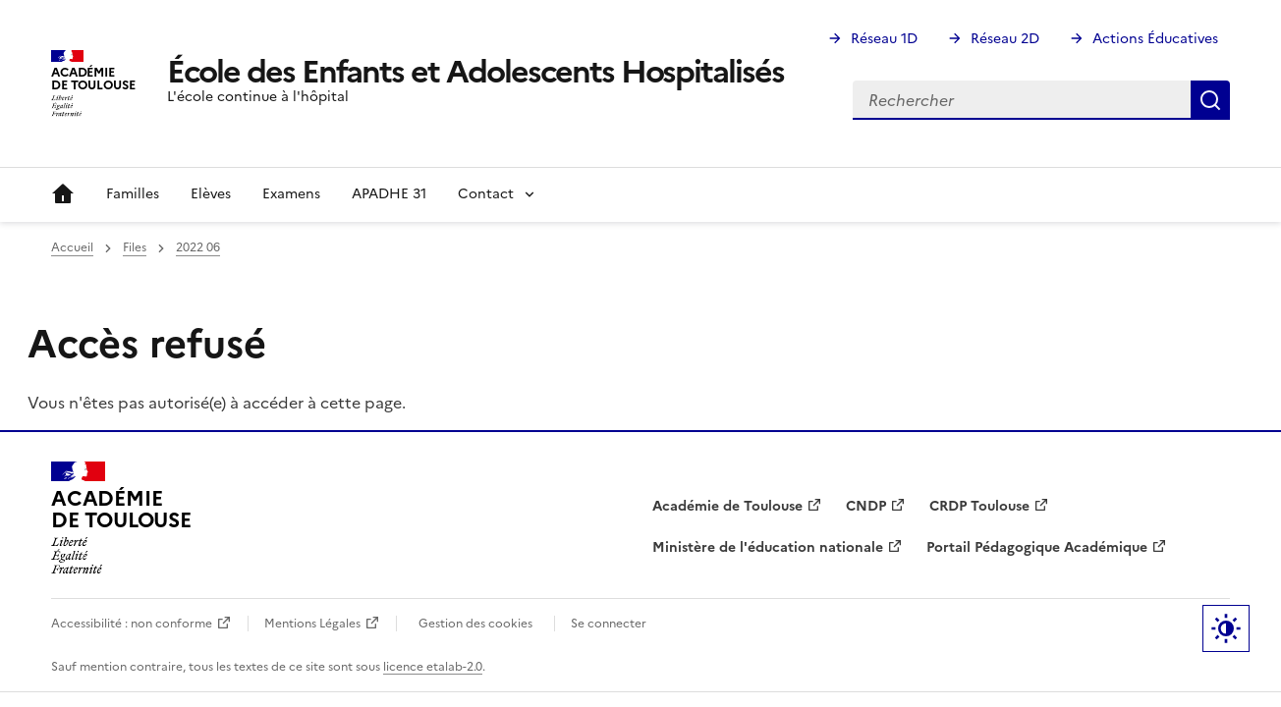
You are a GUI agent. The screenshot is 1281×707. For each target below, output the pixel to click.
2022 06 (198, 247)
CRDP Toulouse (979, 506)
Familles (132, 194)
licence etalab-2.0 (432, 667)
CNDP (866, 506)
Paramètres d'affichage (1226, 628)
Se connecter (608, 623)
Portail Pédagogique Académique (1036, 547)
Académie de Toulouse (727, 506)
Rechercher (1210, 100)
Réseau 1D (884, 38)
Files (134, 247)
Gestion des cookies (475, 623)
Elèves (211, 194)
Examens (291, 194)
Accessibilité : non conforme (131, 623)
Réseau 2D (1005, 38)
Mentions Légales (312, 623)
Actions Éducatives (1155, 38)
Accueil (62, 194)
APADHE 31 (389, 194)
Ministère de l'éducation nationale (767, 547)
